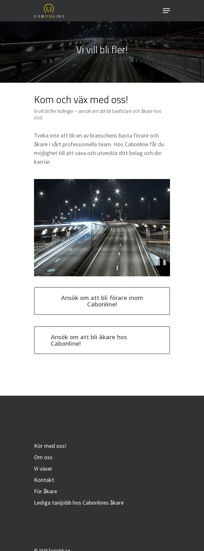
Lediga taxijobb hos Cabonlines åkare (79, 502)
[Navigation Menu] (166, 10)
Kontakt (44, 480)
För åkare (45, 491)
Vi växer (43, 468)
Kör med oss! (50, 445)
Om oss (43, 457)
